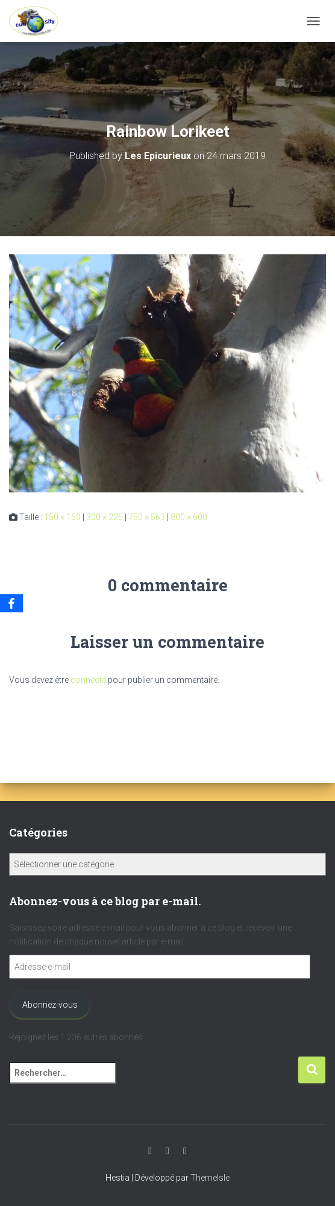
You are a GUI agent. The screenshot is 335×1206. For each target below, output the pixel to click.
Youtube (150, 1151)
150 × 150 (62, 517)
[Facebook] (11, 603)
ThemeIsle (210, 1177)
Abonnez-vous (50, 1005)
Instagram (167, 1151)
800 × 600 (189, 517)
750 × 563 (146, 517)
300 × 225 (104, 517)
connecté (88, 680)
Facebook (185, 1151)
